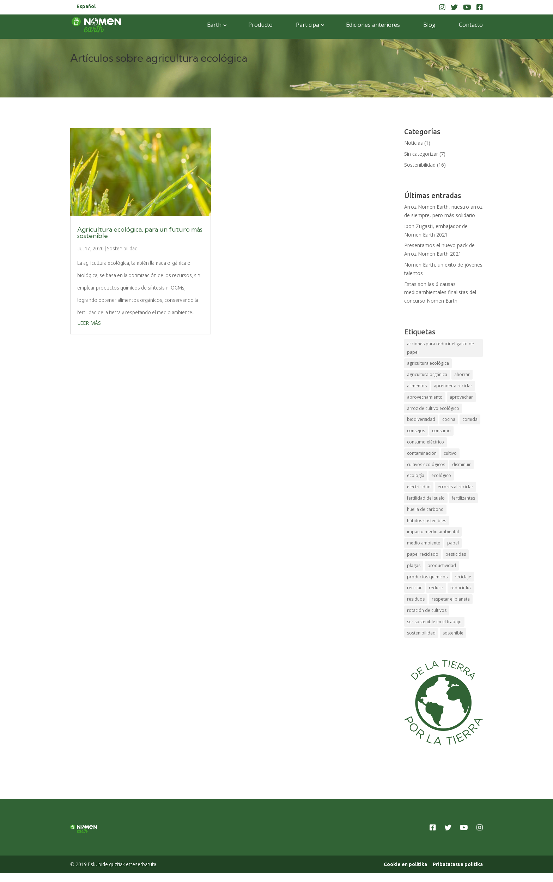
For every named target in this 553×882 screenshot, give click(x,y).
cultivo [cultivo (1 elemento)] (450, 453)
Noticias (413, 142)
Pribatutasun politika (458, 872)
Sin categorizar (421, 153)
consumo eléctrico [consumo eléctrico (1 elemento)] (425, 442)
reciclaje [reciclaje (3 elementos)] (463, 577)
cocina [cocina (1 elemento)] (448, 419)
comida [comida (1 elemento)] (470, 419)
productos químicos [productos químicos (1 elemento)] (427, 577)
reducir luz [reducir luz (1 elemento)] (461, 588)
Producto (260, 25)
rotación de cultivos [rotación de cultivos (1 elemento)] (426, 610)
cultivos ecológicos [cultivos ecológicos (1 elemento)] (426, 464)
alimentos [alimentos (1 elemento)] (417, 386)
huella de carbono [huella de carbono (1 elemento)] (425, 509)
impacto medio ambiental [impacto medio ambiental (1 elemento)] (433, 532)
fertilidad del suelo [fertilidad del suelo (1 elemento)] (426, 498)
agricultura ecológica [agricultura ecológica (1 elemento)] (428, 363)
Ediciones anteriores (373, 25)
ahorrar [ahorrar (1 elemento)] (462, 374)
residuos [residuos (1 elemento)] (416, 599)
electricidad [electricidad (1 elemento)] (419, 487)
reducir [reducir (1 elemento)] (436, 588)
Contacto (471, 25)
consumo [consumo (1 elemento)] (441, 431)
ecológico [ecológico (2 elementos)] (441, 475)
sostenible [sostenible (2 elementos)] (453, 633)
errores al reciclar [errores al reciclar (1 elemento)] (455, 487)
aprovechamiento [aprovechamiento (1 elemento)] (425, 397)
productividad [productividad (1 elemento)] (441, 565)
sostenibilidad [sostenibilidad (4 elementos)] (421, 633)
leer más (89, 323)
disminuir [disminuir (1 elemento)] (461, 464)
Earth (214, 25)
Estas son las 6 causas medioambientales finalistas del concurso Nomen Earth (440, 292)
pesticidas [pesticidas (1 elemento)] (455, 554)
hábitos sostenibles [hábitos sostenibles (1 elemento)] (426, 521)
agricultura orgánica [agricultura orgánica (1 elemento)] (427, 374)
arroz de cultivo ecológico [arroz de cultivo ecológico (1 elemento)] (433, 408)
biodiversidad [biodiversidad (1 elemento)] (421, 419)
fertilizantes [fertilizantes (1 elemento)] (463, 498)
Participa (307, 25)
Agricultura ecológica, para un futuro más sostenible (139, 232)
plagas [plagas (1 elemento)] (413, 565)
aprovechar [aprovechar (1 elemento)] (461, 397)
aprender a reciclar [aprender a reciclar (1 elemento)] (453, 386)
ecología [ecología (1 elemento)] (415, 475)
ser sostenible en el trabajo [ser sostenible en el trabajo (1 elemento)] (434, 622)
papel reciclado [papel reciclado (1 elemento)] (422, 554)
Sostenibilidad (122, 248)
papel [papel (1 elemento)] (453, 543)
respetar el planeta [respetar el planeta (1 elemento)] (451, 599)
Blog (429, 25)
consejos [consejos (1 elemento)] (416, 431)
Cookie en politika (405, 872)
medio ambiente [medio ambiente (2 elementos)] (423, 543)
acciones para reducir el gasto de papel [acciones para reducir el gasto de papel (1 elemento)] (440, 348)
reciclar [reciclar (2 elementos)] (414, 588)
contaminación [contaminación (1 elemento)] (422, 453)
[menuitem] (86, 8)
